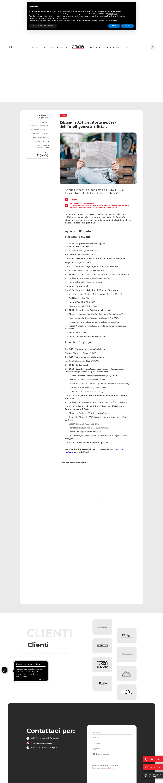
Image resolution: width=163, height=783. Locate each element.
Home (35, 47)
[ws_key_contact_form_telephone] (112, 743)
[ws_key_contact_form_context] (112, 757)
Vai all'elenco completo (42, 662)
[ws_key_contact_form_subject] (112, 749)
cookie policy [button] (112, 14)
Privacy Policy (111, 768)
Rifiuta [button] (114, 26)
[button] (47, 47)
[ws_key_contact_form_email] (112, 738)
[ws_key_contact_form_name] (112, 732)
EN (10, 47)
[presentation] (109, 774)
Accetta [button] (127, 26)
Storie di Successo (111, 47)
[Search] (153, 47)
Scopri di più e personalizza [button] (43, 26)
